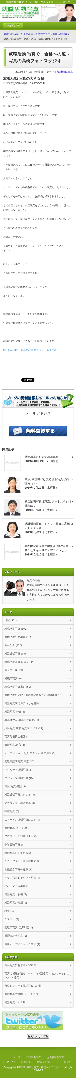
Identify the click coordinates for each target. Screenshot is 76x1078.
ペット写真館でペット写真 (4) (22, 877)
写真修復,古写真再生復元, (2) (21, 719)
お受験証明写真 (55, 1057)
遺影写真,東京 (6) (14, 744)
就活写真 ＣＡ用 (15, 1002)
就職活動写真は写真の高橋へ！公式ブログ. (40, 1067)
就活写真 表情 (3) (14, 711)
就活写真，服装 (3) (15, 894)
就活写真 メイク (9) (16, 827)
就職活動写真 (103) (15, 628)
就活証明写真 (33, 1057)
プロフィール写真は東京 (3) (20, 836)
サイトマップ (63, 1062)
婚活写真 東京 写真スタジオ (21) (23, 728)
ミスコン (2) (11, 919)
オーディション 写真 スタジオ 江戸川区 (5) (29, 753)
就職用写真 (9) (12, 678)
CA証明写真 (43, 1062)
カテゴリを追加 (13, 670)
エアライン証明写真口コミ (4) (22, 819)
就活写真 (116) (13, 645)
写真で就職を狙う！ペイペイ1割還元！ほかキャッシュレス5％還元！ (36, 975)
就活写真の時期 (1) (15, 902)
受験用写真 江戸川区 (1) (18, 927)
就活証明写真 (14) (15, 653)
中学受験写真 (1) (14, 844)
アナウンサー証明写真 (18, 1062)
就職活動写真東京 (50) (17, 686)
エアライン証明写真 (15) (19, 778)
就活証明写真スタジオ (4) (19, 794)
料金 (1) (9, 910)
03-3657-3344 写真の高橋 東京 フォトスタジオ (29, 350)
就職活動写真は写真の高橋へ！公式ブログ (27, 34)
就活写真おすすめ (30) (17, 852)
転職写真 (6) (11, 811)
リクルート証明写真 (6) (18, 769)
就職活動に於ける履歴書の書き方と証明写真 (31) (33, 694)
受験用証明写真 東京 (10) (19, 761)
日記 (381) (10, 620)
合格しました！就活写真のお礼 (22, 985)
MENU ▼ (13, 25)
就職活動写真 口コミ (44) (19, 661)
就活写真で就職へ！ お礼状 (21, 993)
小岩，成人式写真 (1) (16, 885)
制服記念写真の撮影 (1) (18, 869)
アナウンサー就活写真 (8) (19, 802)
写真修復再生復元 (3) (16, 736)
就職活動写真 (60, 34)
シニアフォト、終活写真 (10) (21, 861)
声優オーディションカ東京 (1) (22, 944)
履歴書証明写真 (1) (15, 935)
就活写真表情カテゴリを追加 (21, 703)
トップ (16, 1057)
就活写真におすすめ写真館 (20, 965)
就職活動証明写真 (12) (17, 636)
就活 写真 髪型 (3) (15, 786)
